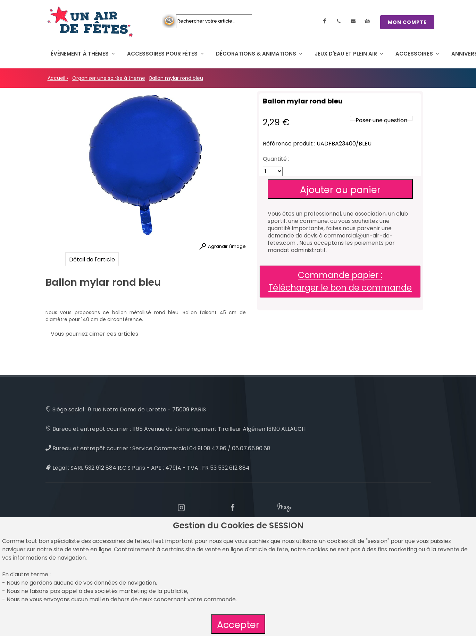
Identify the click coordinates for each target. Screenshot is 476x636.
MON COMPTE (407, 22)
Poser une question (381, 120)
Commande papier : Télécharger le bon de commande (340, 281)
